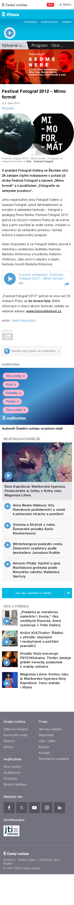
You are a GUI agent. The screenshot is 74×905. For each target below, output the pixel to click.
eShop (8, 747)
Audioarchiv (49, 22)
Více (57, 45)
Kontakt (44, 753)
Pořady (12, 401)
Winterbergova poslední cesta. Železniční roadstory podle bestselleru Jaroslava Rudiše (38, 548)
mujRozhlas (11, 364)
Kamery (67, 22)
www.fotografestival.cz (43, 311)
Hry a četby (15, 376)
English (8, 863)
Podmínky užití (49, 859)
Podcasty (10, 778)
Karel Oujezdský (24, 320)
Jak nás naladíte (50, 729)
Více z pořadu (16, 606)
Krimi (11, 384)
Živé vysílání (15, 410)
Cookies (8, 859)
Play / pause (10, 279)
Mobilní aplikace (15, 784)
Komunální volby (16, 735)
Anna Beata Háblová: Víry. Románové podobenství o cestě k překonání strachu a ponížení (39, 509)
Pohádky (13, 393)
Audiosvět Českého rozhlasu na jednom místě (32, 428)
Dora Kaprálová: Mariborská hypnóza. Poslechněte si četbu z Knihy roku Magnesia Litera (35, 490)
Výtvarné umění (16, 45)
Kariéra (44, 747)
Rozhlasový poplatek (54, 759)
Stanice (9, 741)
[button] (67, 284)
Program (30, 22)
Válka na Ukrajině (16, 729)
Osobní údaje (27, 859)
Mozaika (8, 108)
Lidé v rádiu (47, 741)
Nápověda (46, 735)
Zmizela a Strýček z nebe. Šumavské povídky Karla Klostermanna (34, 529)
